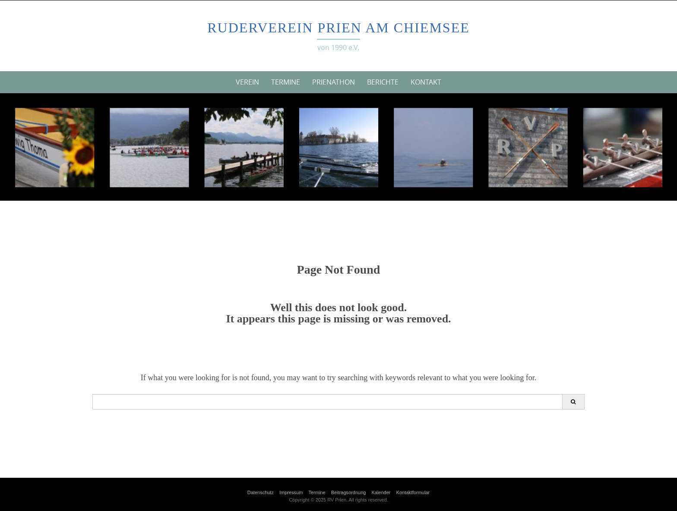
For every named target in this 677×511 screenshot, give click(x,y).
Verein (247, 82)
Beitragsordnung (348, 492)
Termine (285, 82)
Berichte (383, 82)
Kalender (380, 492)
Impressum (291, 492)
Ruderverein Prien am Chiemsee (338, 27)
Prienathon (333, 82)
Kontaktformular (413, 492)
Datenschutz (260, 492)
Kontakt (426, 82)
